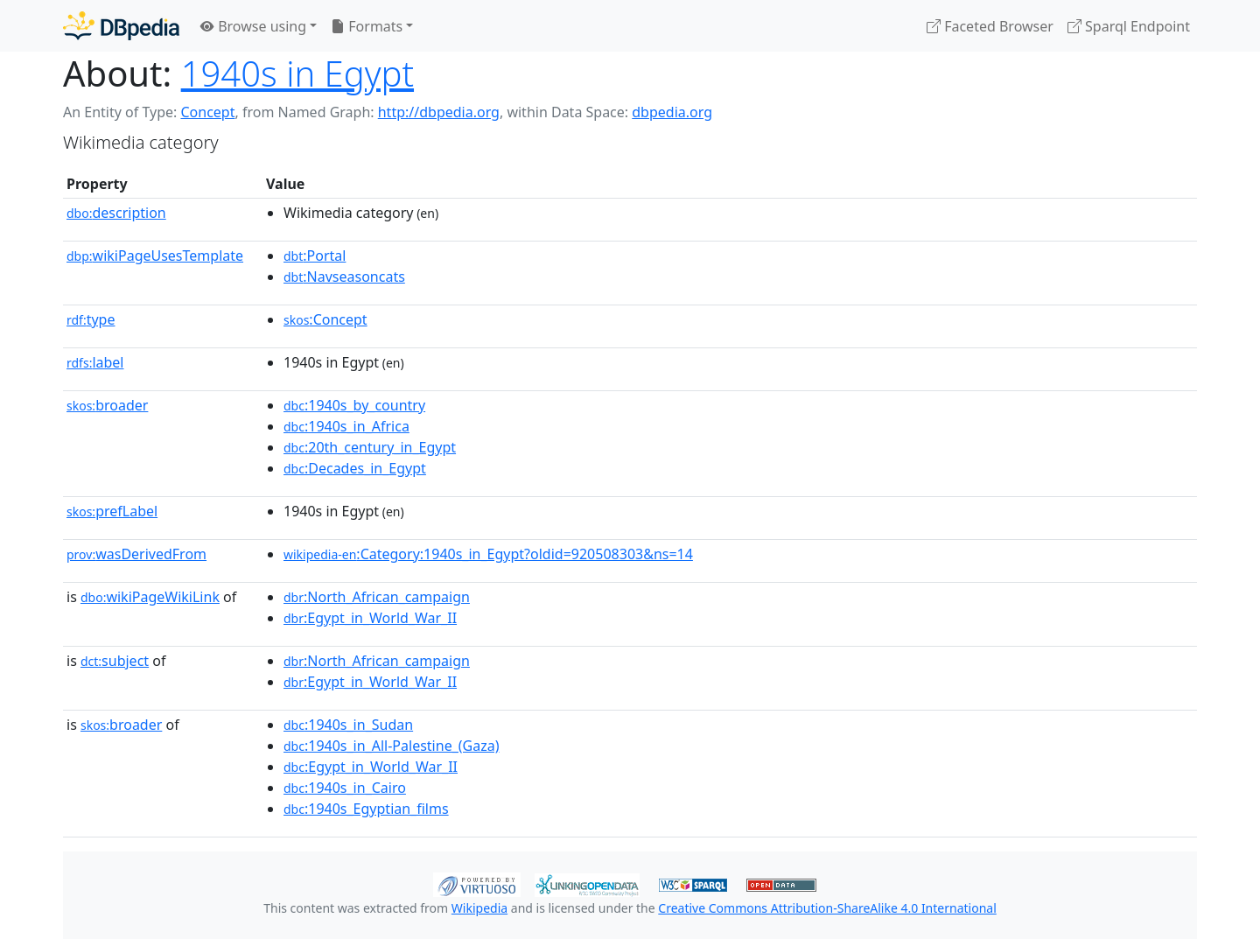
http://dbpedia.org (439, 112)
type (91, 319)
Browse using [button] (253, 26)
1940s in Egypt (297, 73)
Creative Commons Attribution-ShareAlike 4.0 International (827, 908)
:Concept (326, 319)
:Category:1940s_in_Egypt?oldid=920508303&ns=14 (488, 554)
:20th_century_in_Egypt (370, 447)
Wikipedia (480, 908)
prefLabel (112, 511)
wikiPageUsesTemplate (154, 255)
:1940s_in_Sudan (348, 724)
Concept (207, 112)
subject (114, 660)
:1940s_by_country (354, 405)
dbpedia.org (672, 112)
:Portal (315, 255)
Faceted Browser (990, 26)
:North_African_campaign (377, 596)
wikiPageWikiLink (150, 596)
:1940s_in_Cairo (345, 787)
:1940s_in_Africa (347, 426)
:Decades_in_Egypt (355, 468)
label (95, 362)
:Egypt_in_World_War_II (370, 617)
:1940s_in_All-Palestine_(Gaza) (391, 745)
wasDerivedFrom (136, 554)
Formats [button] (366, 26)
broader (107, 405)
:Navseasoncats (344, 276)
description (116, 212)
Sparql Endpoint (1129, 26)
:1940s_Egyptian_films (366, 808)
